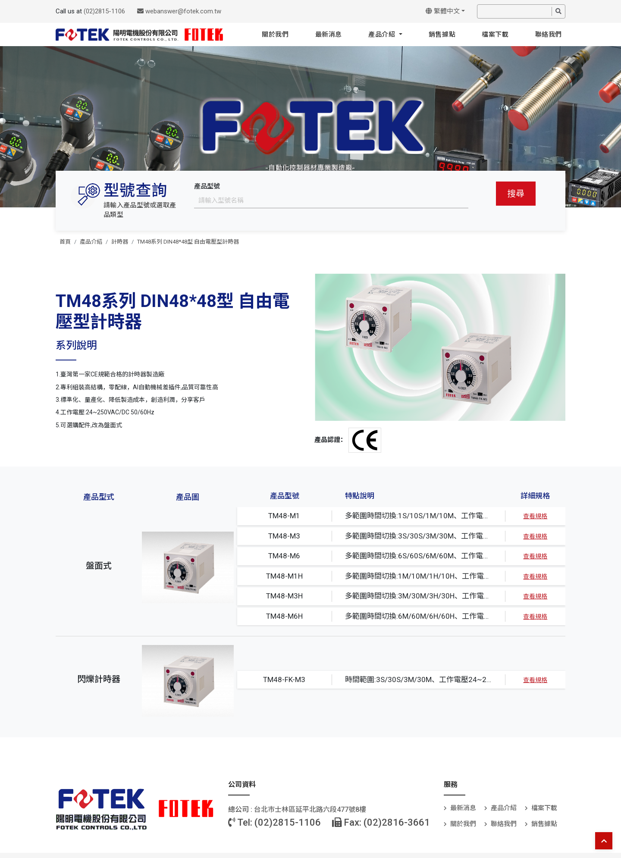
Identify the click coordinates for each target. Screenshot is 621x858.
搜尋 (515, 193)
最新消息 (328, 34)
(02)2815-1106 (104, 11)
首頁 (65, 241)
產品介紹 (382, 34)
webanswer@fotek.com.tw (179, 11)
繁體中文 (443, 11)
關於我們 (275, 34)
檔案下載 (495, 34)
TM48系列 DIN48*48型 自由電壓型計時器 (188, 241)
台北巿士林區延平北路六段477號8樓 (310, 809)
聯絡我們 (548, 34)
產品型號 (207, 186)
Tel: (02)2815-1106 (274, 822)
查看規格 (535, 516)
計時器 (119, 241)
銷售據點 (442, 34)
